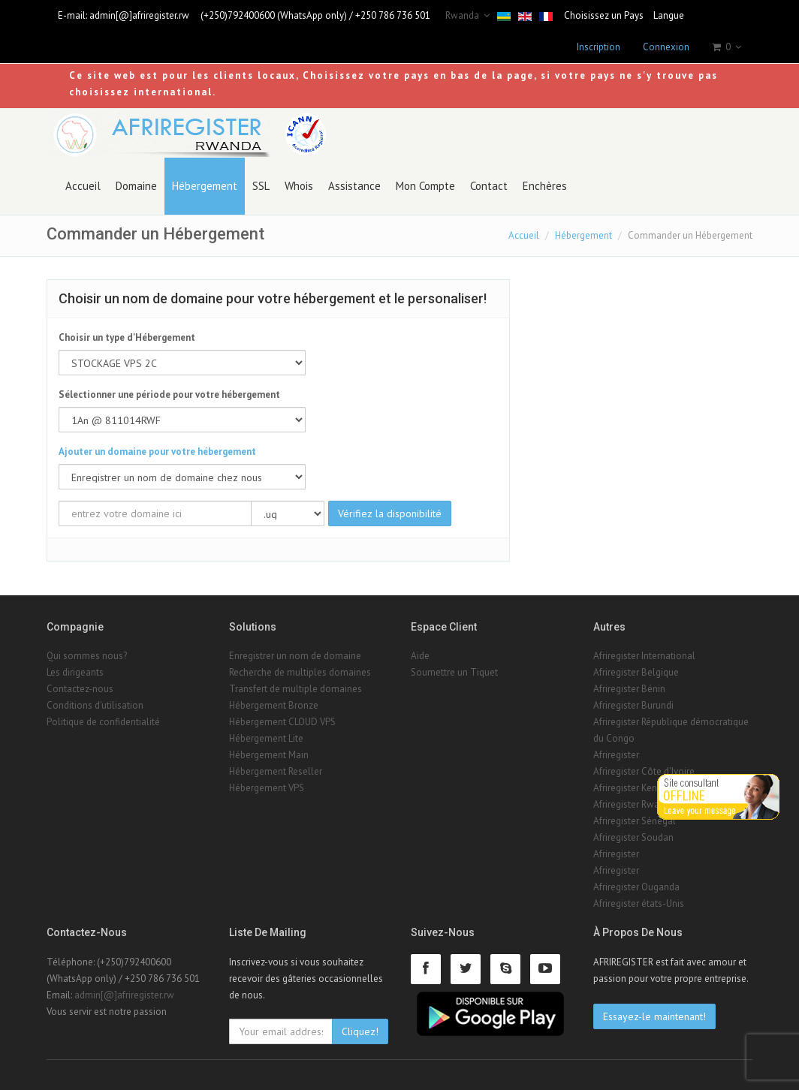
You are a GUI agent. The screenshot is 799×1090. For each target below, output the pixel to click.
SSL (261, 186)
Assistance (354, 186)
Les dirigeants (75, 672)
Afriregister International (644, 655)
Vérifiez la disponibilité (390, 513)
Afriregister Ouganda (636, 887)
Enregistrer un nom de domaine (295, 655)
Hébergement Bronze (273, 705)
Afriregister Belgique (636, 672)
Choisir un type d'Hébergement (127, 337)
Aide (420, 655)
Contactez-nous (80, 688)
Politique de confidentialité (103, 721)
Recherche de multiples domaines (300, 672)
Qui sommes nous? (87, 655)
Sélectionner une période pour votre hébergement (169, 394)
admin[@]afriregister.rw (139, 15)
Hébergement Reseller (275, 771)
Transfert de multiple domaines (295, 688)
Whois (299, 186)
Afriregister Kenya (630, 787)
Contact (489, 186)
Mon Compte (425, 186)
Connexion (666, 47)
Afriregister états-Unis (638, 903)
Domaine (136, 186)
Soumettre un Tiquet (454, 672)
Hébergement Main (269, 754)
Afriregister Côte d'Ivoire (644, 771)
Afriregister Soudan (633, 837)
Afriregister (616, 754)
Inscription (598, 47)
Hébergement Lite (266, 738)
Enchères (545, 186)
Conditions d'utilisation (95, 705)
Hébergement (204, 186)
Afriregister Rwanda (634, 804)
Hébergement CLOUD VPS (282, 721)
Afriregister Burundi (633, 705)
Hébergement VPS (266, 787)
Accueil (83, 186)
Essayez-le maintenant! (654, 1016)
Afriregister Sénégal (634, 820)
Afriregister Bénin (629, 688)
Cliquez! (360, 1031)
